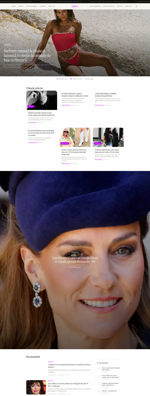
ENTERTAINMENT (31, 6)
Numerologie (89, 79)
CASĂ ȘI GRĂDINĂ (94, 6)
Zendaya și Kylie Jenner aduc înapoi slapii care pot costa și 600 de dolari (107, 152)
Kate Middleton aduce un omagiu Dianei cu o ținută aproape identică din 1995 (75, 260)
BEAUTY (21, 6)
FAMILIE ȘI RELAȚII (109, 6)
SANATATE (128, 6)
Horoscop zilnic (62, 79)
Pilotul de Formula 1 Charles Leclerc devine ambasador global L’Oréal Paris (41, 115)
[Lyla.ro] (75, 6)
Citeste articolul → (75, 267)
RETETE (119, 6)
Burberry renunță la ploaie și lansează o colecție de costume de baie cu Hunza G (27, 55)
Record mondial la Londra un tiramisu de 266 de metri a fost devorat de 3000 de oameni (41, 134)
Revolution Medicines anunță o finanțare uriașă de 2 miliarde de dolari (75, 96)
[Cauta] (136, 6)
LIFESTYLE (51, 6)
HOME (14, 6)
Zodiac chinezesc (76, 79)
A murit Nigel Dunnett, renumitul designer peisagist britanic (105, 96)
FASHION (43, 6)
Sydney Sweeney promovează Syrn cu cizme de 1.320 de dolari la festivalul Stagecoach (74, 153)
